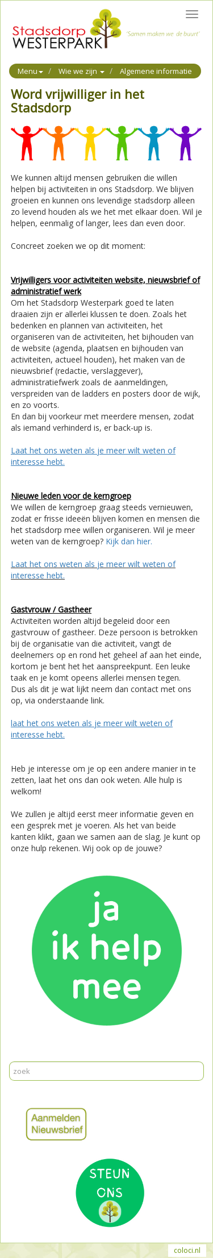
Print (19, 1055)
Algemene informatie (156, 71)
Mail (40, 1055)
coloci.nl (187, 1250)
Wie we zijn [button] (82, 71)
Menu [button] (30, 71)
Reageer (67, 1055)
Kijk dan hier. (129, 541)
